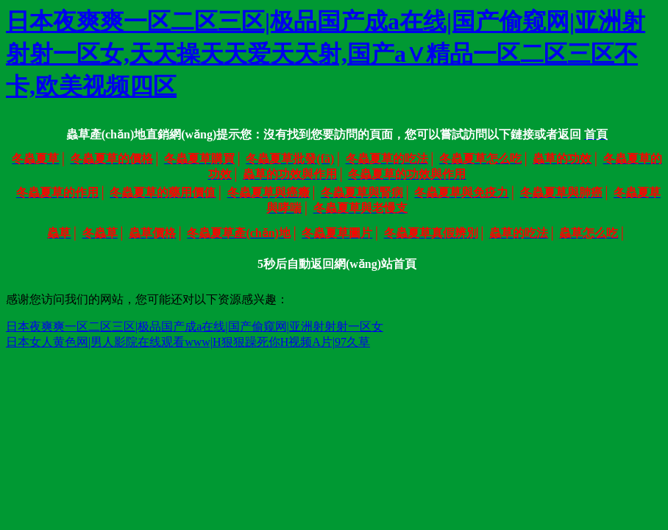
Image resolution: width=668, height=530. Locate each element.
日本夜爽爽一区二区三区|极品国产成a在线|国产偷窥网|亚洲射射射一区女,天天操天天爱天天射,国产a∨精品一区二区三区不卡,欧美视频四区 (325, 53)
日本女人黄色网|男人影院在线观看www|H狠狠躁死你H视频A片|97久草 (188, 342)
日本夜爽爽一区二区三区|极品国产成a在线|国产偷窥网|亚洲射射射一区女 (194, 326)
